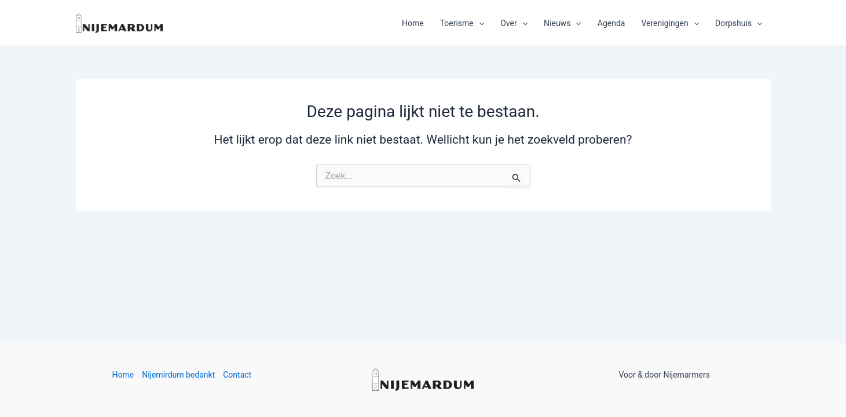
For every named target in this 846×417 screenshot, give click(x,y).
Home (413, 23)
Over (514, 23)
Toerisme (462, 23)
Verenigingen (670, 23)
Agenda (611, 23)
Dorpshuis (738, 23)
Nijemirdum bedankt (178, 374)
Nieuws (562, 23)
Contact (237, 374)
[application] (479, 23)
